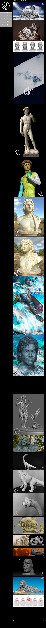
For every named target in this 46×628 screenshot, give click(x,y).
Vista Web (42, 620)
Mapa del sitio (23, 620)
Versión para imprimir (17, 620)
